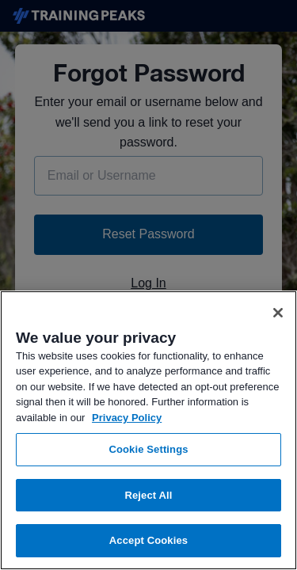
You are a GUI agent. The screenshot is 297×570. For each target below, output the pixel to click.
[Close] (278, 312)
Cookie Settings (148, 449)
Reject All (148, 495)
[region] (148, 430)
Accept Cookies (148, 540)
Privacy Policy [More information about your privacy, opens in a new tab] (127, 418)
